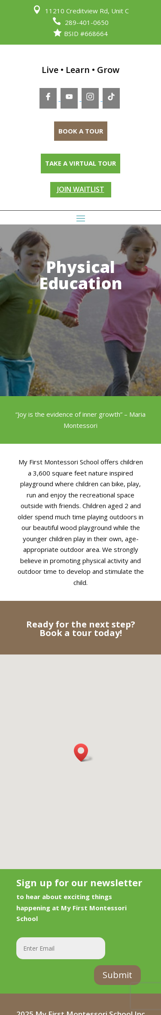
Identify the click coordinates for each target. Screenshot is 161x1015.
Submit (117, 975)
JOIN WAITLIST (80, 189)
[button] (84, 752)
